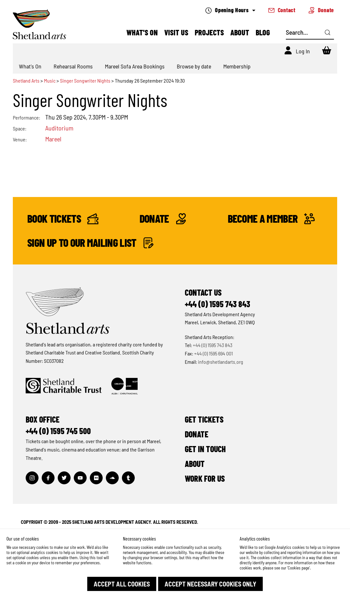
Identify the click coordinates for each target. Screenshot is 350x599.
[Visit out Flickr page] (96, 477)
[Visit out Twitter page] (64, 477)
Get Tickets (204, 419)
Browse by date (194, 66)
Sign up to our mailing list (90, 242)
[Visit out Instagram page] (32, 477)
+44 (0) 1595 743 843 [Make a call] (212, 345)
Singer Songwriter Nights (85, 80)
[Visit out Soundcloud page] (112, 477)
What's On (142, 32)
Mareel (53, 139)
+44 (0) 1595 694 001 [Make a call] (213, 353)
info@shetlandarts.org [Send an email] (220, 362)
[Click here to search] (327, 32)
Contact (281, 9)
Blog (263, 32)
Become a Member (269, 218)
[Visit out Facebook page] (48, 477)
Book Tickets (62, 218)
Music (49, 80)
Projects (209, 32)
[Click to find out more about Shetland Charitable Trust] (64, 386)
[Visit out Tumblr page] (128, 477)
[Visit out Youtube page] (80, 477)
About (239, 32)
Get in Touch (205, 449)
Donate (321, 9)
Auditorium (59, 128)
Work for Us (205, 478)
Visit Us (176, 32)
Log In (303, 51)
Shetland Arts (26, 80)
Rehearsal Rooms (73, 66)
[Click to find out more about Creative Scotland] (124, 386)
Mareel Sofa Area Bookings (135, 66)
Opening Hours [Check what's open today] (230, 10)
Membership (237, 66)
